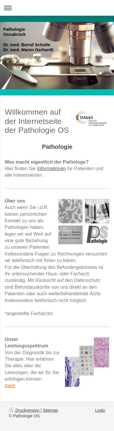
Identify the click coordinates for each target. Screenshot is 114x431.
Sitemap (50, 410)
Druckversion (24, 410)
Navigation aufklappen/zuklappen (57, 7)
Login (100, 410)
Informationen (51, 168)
